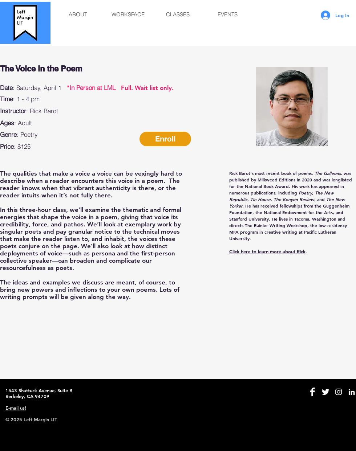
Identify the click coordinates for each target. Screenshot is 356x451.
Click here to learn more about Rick (267, 251)
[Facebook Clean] (312, 392)
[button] (78, 14)
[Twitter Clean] (325, 392)
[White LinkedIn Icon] (351, 392)
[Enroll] (165, 139)
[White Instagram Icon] (338, 392)
